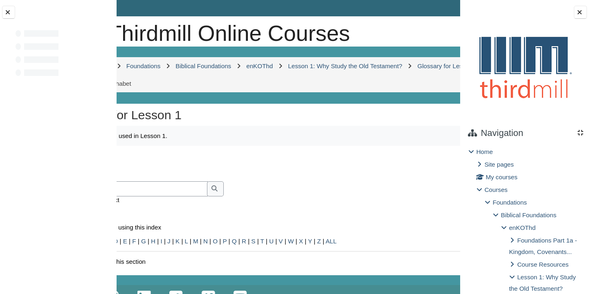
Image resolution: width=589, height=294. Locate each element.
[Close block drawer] (580, 12)
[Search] (204, 215)
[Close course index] (8, 12)
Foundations (509, 202)
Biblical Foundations (528, 215)
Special (138, 267)
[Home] (144, 30)
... (434, 189)
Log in (436, 7)
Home (484, 151)
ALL (398, 267)
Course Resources (543, 264)
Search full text (166, 226)
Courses (496, 189)
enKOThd (522, 227)
